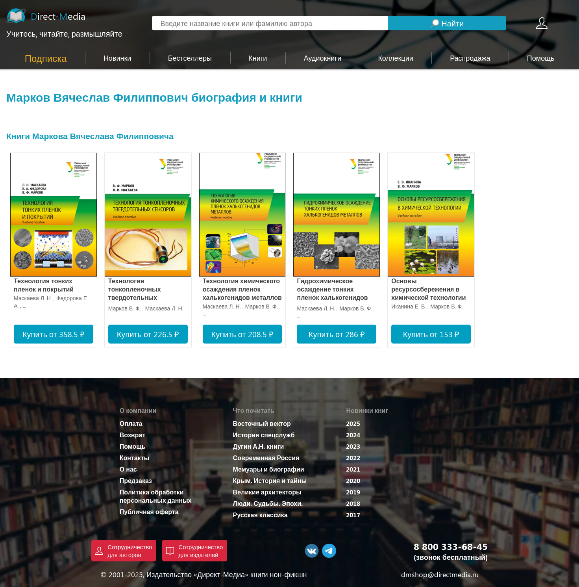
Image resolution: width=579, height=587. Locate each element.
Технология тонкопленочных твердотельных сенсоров (134, 290)
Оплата (131, 423)
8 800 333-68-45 (451, 546)
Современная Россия (266, 457)
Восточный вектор (262, 423)
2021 (353, 469)
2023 (353, 446)
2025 (353, 423)
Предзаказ (136, 480)
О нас (128, 469)
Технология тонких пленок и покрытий (44, 285)
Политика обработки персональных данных (156, 496)
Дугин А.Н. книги (258, 446)
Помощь (133, 446)
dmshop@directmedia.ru (440, 574)
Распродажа (470, 58)
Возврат (132, 435)
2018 (353, 503)
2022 (353, 457)
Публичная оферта (149, 511)
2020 (353, 480)
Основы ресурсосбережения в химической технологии (428, 289)
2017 (353, 515)
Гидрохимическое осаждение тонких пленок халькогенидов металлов (332, 290)
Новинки (117, 58)
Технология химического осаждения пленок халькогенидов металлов (242, 289)
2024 (353, 435)
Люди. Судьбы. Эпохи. (268, 503)
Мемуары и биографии (268, 469)
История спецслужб (264, 435)
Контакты (134, 457)
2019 (353, 492)
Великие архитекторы (267, 492)
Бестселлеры (190, 58)
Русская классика (260, 515)
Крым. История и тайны (270, 480)
